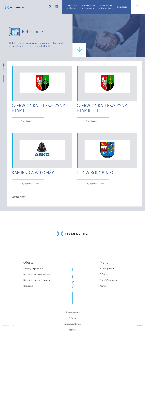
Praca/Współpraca (108, 280)
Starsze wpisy (18, 196)
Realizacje (122, 6)
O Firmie (104, 274)
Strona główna (107, 268)
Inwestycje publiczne (72, 6)
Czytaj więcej (27, 121)
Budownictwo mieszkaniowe (106, 6)
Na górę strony (72, 287)
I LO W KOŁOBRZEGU (97, 173)
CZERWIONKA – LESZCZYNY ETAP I (38, 107)
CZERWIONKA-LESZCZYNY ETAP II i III (102, 107)
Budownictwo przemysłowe (88, 6)
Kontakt (103, 285)
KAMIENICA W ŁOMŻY (33, 173)
